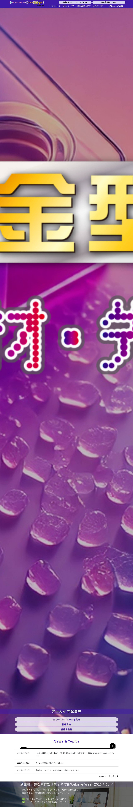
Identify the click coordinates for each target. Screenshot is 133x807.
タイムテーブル (69, 6)
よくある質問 (98, 6)
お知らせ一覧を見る (108, 778)
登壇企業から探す (84, 6)
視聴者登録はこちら (108, 2)
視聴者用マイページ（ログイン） (75, 2)
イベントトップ (55, 6)
